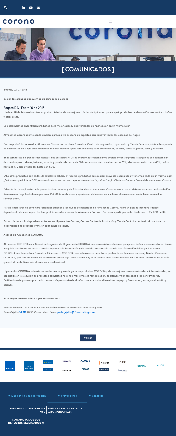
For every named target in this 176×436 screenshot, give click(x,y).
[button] (5, 7)
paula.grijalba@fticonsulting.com (76, 312)
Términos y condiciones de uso (28, 410)
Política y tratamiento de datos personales (66, 410)
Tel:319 (22, 312)
